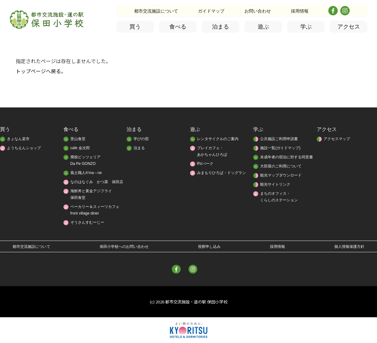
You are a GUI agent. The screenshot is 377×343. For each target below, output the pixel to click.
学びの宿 (141, 139)
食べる (177, 27)
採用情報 (300, 11)
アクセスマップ (337, 139)
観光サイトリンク (275, 184)
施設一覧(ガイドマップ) (280, 148)
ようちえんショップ (24, 148)
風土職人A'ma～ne (86, 173)
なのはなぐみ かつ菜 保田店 (96, 182)
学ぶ (306, 27)
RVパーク (205, 163)
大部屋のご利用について (281, 166)
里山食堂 (77, 139)
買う (135, 27)
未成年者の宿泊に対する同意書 (286, 157)
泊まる (220, 27)
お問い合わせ (257, 11)
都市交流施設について (156, 11)
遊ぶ (263, 27)
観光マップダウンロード (281, 175)
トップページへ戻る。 (41, 71)
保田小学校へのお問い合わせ (124, 246)
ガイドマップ (211, 11)
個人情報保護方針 (349, 246)
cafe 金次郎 (80, 148)
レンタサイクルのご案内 (217, 139)
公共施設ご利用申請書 (279, 139)
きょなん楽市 (18, 139)
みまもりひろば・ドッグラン (221, 173)
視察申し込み (209, 246)
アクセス (348, 27)
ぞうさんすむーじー (87, 222)
